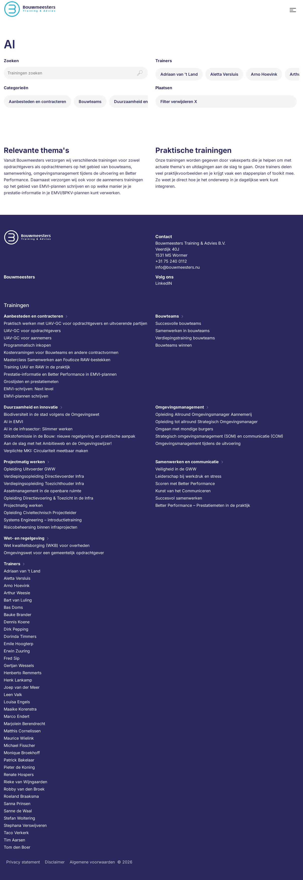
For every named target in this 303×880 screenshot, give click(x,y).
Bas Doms (13, 607)
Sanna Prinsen (17, 803)
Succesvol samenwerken (178, 498)
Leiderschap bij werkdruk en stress (188, 476)
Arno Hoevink (264, 74)
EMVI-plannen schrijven (26, 396)
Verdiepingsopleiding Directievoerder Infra (44, 476)
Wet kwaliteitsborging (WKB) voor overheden (46, 545)
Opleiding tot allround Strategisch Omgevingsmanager (206, 421)
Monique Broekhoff (22, 752)
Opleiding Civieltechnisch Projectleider (40, 512)
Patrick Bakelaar (19, 759)
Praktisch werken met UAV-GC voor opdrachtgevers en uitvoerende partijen (75, 323)
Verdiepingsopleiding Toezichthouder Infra (44, 483)
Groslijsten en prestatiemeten (31, 381)
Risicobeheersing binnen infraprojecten (40, 527)
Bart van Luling (18, 600)
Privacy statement (23, 861)
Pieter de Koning (19, 767)
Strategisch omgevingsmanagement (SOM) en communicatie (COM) (219, 436)
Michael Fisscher (19, 745)
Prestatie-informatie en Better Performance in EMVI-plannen (60, 374)
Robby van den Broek (24, 789)
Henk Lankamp (18, 679)
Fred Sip (12, 658)
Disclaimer (55, 861)
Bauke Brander (17, 614)
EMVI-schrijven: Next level (28, 388)
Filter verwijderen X (178, 101)
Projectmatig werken (24, 461)
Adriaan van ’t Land (179, 74)
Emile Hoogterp (18, 643)
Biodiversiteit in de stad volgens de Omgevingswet (51, 414)
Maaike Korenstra (20, 709)
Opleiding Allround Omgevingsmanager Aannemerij (203, 414)
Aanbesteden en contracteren (37, 101)
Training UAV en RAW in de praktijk (37, 366)
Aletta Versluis (224, 74)
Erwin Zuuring (17, 650)
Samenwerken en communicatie (187, 461)
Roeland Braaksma (21, 796)
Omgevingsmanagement (179, 407)
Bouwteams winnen (173, 345)
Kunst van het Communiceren (183, 490)
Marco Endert (16, 716)
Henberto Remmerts (22, 672)
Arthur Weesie (17, 592)
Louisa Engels (17, 701)
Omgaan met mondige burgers (184, 428)
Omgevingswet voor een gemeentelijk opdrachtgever (54, 552)
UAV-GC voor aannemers (27, 337)
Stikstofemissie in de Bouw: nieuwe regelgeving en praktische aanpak (69, 436)
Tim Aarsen (14, 839)
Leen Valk (13, 694)
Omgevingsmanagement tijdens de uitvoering (198, 443)
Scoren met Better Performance (185, 483)
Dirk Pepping (16, 629)
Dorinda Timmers (20, 636)
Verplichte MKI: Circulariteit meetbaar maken (46, 450)
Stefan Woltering (19, 818)
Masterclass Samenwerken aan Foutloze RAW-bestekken (57, 359)
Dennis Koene (17, 621)
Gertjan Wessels (19, 665)
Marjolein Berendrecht (24, 723)
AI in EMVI (13, 421)
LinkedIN (163, 283)
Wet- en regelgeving (24, 538)
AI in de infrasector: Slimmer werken (38, 428)
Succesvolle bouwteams (178, 323)
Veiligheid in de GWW (175, 468)
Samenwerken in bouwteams (182, 330)
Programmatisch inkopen (27, 345)
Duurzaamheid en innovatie (140, 101)
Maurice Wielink (19, 738)
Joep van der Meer (22, 687)
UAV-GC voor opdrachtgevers (32, 330)
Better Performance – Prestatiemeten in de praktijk (202, 505)
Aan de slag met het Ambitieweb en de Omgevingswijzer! (58, 443)
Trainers (12, 563)
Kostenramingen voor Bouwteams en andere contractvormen (61, 352)
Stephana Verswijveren (25, 825)
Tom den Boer (17, 847)
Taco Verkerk (16, 832)
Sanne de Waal (18, 810)
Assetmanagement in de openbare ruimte (42, 490)
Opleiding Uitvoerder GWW (29, 468)
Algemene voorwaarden (92, 861)
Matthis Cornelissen (22, 730)
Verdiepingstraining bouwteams (185, 337)
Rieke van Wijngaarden (25, 781)
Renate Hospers (19, 774)
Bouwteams (90, 101)
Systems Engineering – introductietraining (43, 519)
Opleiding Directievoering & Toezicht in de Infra (48, 498)
